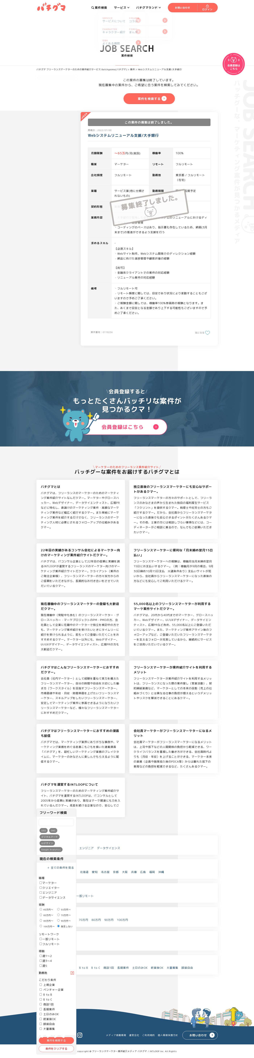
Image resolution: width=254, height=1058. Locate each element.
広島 (143, 872)
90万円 (109, 920)
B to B (46, 995)
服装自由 (47, 1024)
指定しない (65, 926)
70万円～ (64, 915)
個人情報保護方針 (168, 1035)
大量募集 (172, 968)
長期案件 (47, 1009)
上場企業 (47, 985)
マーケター (48, 883)
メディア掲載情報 (116, 1035)
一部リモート (50, 939)
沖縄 (161, 872)
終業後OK (48, 1019)
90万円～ (64, 920)
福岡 (152, 872)
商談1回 (47, 1004)
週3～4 (46, 961)
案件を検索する (56, 1040)
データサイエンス (53, 897)
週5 (43, 966)
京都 (116, 872)
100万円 (122, 920)
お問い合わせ (198, 1035)
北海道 (84, 872)
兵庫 (134, 872)
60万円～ (46, 915)
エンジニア (48, 893)
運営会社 (134, 1035)
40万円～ (46, 909)
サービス (121, 8)
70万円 (83, 920)
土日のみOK (49, 1014)
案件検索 (99, 8)
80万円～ (46, 920)
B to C (46, 999)
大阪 (125, 872)
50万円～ (64, 909)
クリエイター (50, 888)
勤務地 (43, 973)
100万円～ (47, 926)
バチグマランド (148, 8)
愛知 (95, 872)
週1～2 (46, 956)
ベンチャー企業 (52, 990)
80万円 (96, 920)
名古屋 (105, 872)
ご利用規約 (148, 1035)
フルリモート (50, 944)
